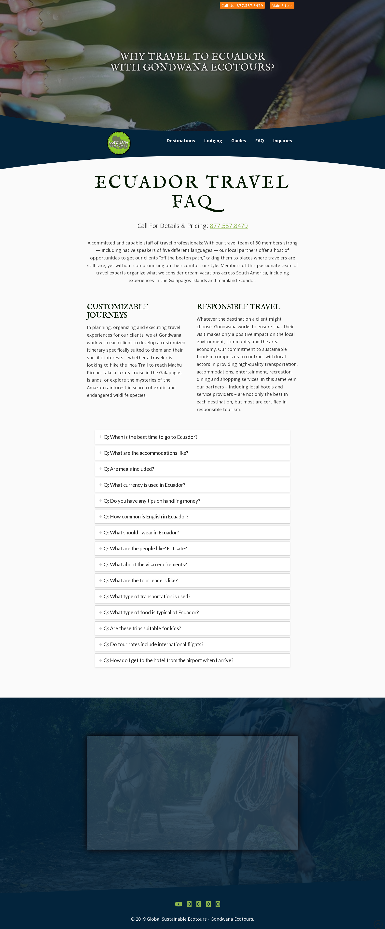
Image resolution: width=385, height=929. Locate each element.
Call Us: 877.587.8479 (242, 5)
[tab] (192, 437)
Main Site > (282, 5)
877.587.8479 (229, 225)
